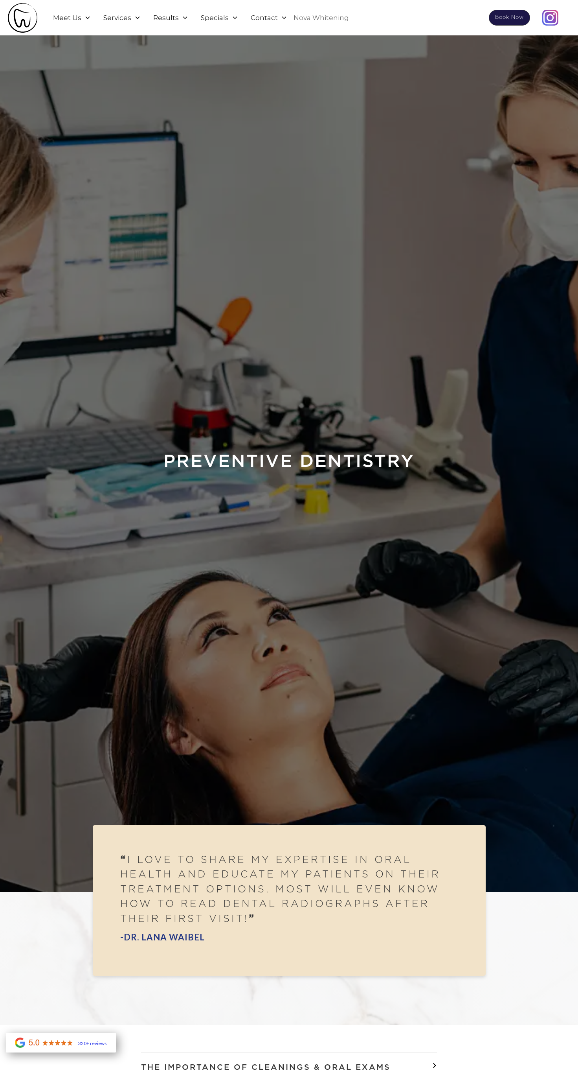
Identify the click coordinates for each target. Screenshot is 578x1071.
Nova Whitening (321, 18)
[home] (22, 18)
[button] (72, 17)
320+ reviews (92, 1043)
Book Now (509, 17)
